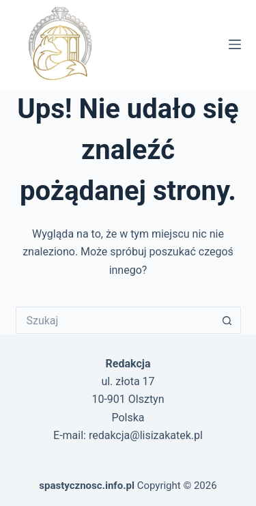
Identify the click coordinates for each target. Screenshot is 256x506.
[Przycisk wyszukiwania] (227, 320)
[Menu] (235, 44)
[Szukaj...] (115, 320)
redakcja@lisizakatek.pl (146, 435)
